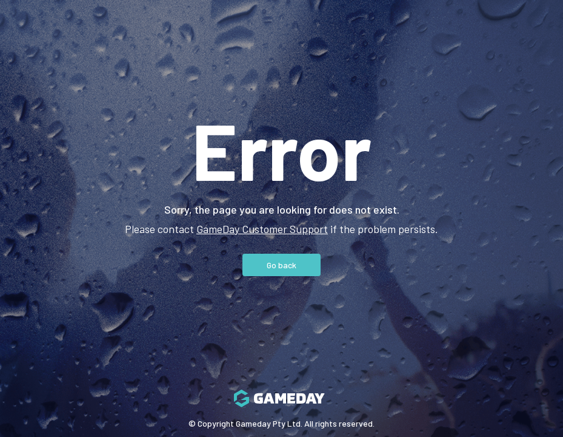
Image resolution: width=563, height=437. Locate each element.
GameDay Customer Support (262, 228)
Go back (281, 265)
